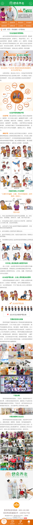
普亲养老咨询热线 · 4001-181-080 (16, 510)
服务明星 (4, 26)
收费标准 (12, 26)
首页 (8, 29)
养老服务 (29, 22)
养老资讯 (20, 22)
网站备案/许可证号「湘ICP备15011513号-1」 (14, 515)
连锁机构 (12, 22)
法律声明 (26, 515)
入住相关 (20, 26)
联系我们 (29, 26)
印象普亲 (4, 22)
